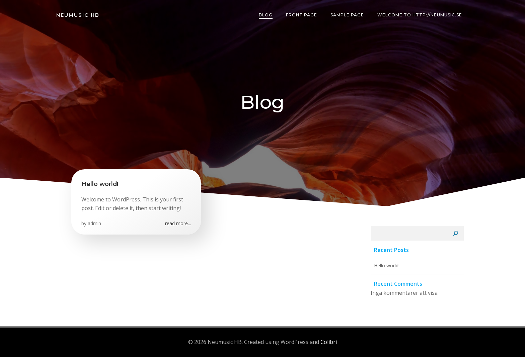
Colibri (328, 342)
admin (94, 223)
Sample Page (347, 14)
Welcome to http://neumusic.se (419, 14)
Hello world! (386, 265)
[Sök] (456, 233)
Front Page (301, 14)
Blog (266, 14)
